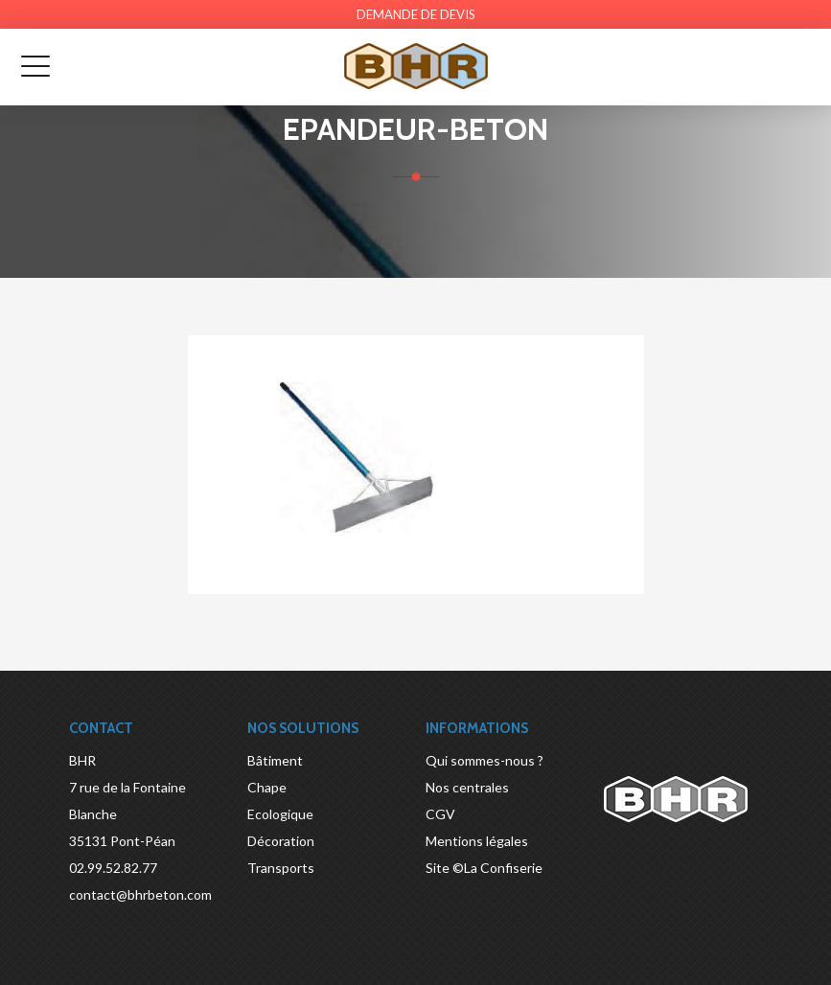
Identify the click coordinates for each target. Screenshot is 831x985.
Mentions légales (477, 841)
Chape (267, 787)
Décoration (280, 841)
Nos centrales (467, 787)
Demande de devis (416, 14)
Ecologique (280, 814)
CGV (440, 814)
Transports (280, 867)
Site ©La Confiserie (484, 867)
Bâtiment (275, 760)
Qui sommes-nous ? (484, 760)
